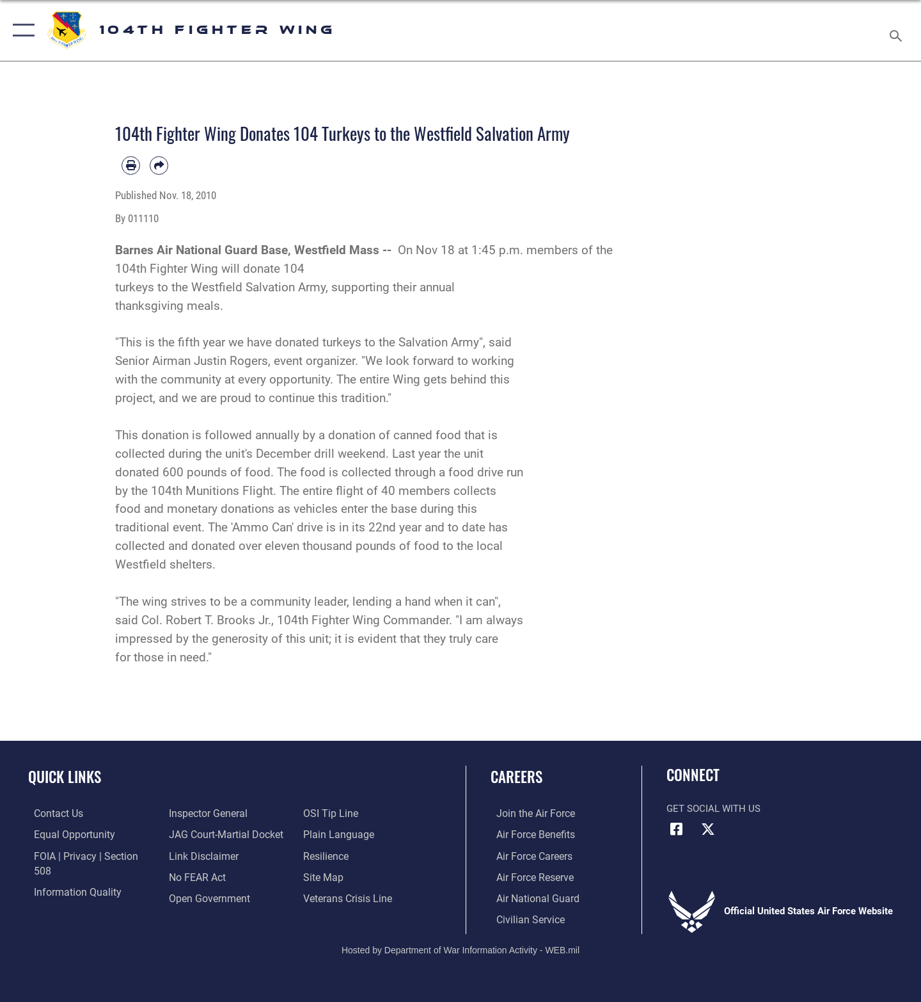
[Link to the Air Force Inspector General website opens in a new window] (66, 897)
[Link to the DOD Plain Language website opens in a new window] (337, 813)
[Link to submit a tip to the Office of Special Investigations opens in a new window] (192, 897)
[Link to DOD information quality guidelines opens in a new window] (69, 876)
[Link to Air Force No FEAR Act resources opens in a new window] (195, 855)
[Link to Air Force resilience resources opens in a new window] (327, 834)
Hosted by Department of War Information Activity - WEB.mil (460, 948)
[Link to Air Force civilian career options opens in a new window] (523, 918)
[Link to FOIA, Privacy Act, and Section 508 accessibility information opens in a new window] (86, 855)
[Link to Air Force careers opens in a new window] (528, 855)
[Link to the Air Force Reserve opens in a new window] (528, 876)
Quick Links (64, 777)
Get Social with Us (713, 808)
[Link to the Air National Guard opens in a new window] (530, 897)
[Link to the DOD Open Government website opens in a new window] (205, 876)
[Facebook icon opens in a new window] (676, 829)
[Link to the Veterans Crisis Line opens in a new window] (348, 876)
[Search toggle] (897, 30)
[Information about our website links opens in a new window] (200, 834)
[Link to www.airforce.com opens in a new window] (529, 813)
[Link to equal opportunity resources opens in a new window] (66, 834)
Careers (516, 777)
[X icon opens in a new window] (708, 829)
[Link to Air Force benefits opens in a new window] (529, 834)
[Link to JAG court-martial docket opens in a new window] (222, 813)
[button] (21, 30)
